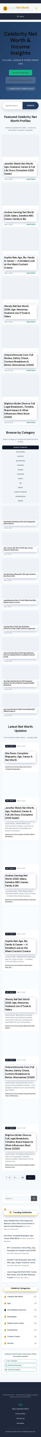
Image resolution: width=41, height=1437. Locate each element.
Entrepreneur (21, 496)
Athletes (20, 456)
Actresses (20, 465)
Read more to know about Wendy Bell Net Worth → (20, 1027)
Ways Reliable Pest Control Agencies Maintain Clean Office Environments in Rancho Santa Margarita (19, 1223)
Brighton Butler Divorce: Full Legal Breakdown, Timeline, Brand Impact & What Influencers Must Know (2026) (19, 1141)
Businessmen (20, 461)
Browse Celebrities (20, 73)
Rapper (20, 501)
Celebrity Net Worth (15, 1297)
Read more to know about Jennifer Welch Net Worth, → (20, 835)
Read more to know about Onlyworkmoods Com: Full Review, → (20, 1095)
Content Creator (20, 492)
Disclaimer (20, 1423)
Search (30, 105)
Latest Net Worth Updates (20, 80)
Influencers (20, 452)
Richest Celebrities (20, 447)
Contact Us (20, 1418)
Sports (20, 478)
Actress (10, 1343)
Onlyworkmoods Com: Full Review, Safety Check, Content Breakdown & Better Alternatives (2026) (20, 1072)
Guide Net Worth (16, 1431)
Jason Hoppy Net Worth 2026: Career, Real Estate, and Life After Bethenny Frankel (22, 1275)
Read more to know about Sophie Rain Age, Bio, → (18, 966)
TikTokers (20, 474)
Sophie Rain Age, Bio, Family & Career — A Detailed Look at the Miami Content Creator (18, 946)
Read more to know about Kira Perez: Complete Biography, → (18, 768)
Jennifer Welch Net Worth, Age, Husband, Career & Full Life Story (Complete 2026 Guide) (19, 813)
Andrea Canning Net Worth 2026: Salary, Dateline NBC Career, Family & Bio (16, 880)
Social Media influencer (16, 1310)
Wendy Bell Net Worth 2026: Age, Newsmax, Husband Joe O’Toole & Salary (18, 1004)
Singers (20, 469)
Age (20, 483)
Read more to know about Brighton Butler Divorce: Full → (20, 1166)
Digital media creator (15, 1323)
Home (20, 1404)
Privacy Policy (20, 1414)
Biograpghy (12, 1317)
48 (23, 1177)
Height (20, 487)
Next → (30, 1177)
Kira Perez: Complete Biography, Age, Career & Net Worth (19, 757)
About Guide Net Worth (20, 1409)
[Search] (34, 1198)
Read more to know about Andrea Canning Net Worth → (20, 901)
